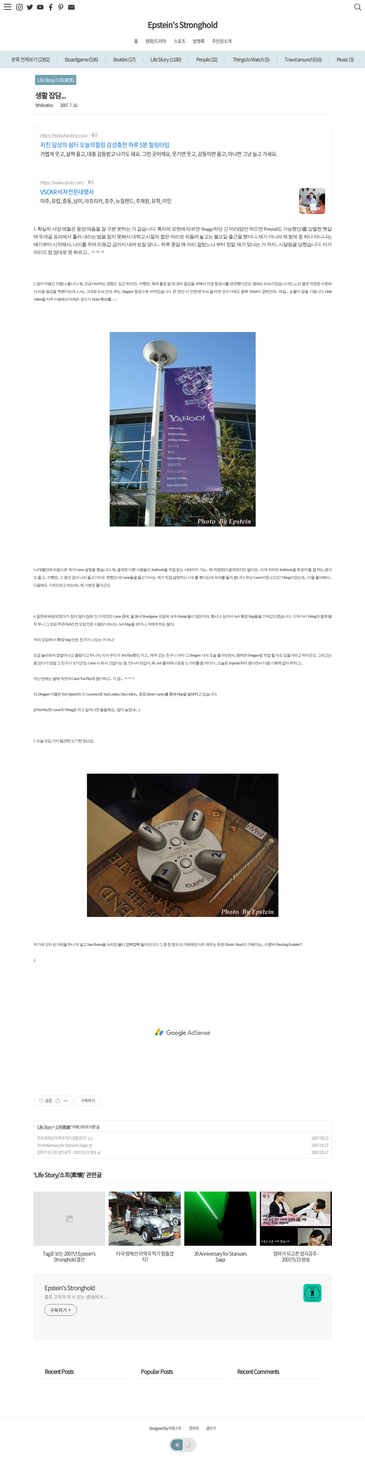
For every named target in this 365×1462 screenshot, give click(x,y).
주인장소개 (221, 41)
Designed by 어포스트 (165, 1428)
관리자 (194, 1428)
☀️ (177, 1444)
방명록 (198, 41)
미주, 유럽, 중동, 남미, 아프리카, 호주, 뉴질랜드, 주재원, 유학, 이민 (105, 200)
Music (345, 59)
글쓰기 (211, 1428)
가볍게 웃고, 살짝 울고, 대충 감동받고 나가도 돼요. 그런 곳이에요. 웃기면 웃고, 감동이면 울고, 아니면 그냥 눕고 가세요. (158, 153)
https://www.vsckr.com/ (62, 182)
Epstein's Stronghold (182, 24)
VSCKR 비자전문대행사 (67, 192)
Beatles (124, 59)
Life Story (165, 59)
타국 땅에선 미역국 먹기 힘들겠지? (62, 1138)
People (206, 59)
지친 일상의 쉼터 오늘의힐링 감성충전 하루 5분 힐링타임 (104, 145)
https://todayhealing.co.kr (64, 135)
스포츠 (179, 41)
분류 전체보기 (30, 59)
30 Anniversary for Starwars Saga (62, 1145)
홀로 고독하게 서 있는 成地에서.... (76, 1296)
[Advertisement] (182, 1032)
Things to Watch (250, 59)
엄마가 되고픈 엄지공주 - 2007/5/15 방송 (66, 1152)
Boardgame (81, 59)
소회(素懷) (63, 1127)
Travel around (303, 59)
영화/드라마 (155, 41)
